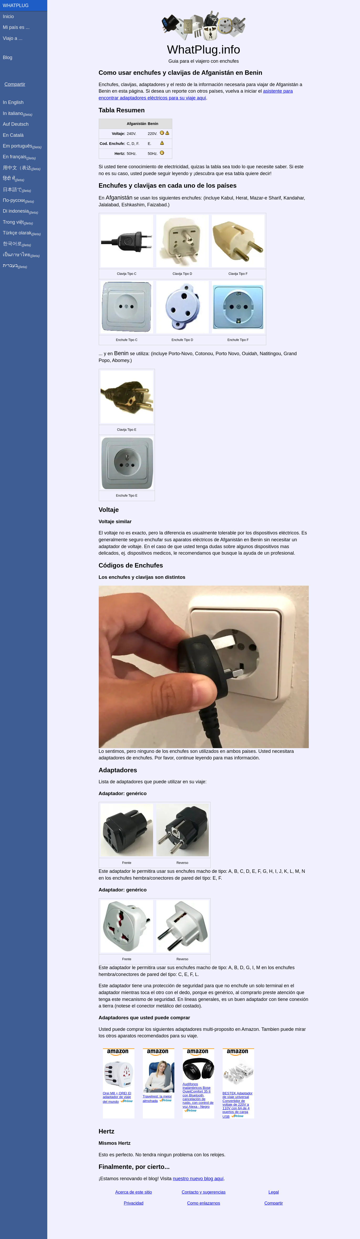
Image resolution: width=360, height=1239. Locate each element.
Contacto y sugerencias (204, 1192)
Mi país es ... (16, 27)
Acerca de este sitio (133, 1192)
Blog (7, 57)
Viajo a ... (13, 38)
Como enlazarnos (203, 1203)
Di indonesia (20, 211)
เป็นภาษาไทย (21, 255)
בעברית (15, 266)
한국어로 (17, 244)
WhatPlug (16, 5)
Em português (22, 146)
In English (13, 102)
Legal (274, 1192)
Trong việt (18, 222)
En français (19, 157)
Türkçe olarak (22, 233)
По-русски (18, 200)
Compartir (273, 1203)
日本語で (17, 190)
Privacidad (133, 1203)
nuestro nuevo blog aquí (198, 1178)
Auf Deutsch (16, 124)
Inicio (8, 16)
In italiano (18, 114)
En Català (13, 135)
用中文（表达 (21, 168)
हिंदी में (13, 179)
